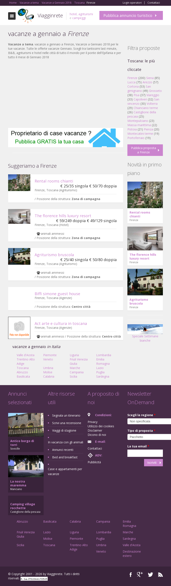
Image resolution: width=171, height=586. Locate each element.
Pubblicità (94, 462)
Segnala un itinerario (66, 415)
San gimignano (139, 88)
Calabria (48, 376)
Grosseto (155, 91)
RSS (160, 574)
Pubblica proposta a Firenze (143, 150)
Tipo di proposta (141, 431)
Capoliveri (140, 99)
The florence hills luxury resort (63, 215)
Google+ (140, 574)
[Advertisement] (65, 94)
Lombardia (103, 355)
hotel (73, 14)
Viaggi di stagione (64, 430)
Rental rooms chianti (54, 181)
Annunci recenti (62, 450)
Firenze (132, 78)
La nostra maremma (18, 483)
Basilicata (23, 376)
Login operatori (132, 2)
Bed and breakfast (65, 457)
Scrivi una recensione (66, 423)
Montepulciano (137, 121)
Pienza (148, 129)
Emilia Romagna (103, 361)
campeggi (79, 18)
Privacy (92, 422)
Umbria (48, 368)
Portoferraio (135, 138)
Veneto (48, 359)
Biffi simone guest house (57, 293)
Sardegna (102, 376)
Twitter (150, 574)
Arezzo (147, 82)
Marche (75, 368)
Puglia (100, 372)
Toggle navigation (12, 16)
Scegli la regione (141, 415)
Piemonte (50, 355)
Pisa (136, 95)
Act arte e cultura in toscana (61, 323)
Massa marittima (139, 125)
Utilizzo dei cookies (101, 426)
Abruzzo (22, 372)
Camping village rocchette (22, 506)
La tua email (138, 446)
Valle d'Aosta (25, 355)
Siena (150, 78)
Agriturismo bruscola (54, 254)
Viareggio (152, 95)
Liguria (74, 355)
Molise (47, 372)
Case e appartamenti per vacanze (65, 471)
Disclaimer (95, 430)
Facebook (131, 574)
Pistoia (132, 129)
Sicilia (73, 376)
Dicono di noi (97, 435)
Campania (77, 372)
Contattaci (153, 2)
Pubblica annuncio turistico (127, 15)
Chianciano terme (146, 108)
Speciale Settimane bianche (145, 334)
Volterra (152, 104)
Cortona (133, 86)
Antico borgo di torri (22, 443)
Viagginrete (50, 15)
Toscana (23, 368)
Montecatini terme (140, 134)
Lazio (100, 368)
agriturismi (85, 14)
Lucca (131, 82)
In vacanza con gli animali (65, 442)
